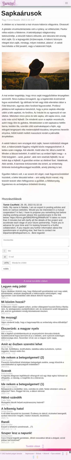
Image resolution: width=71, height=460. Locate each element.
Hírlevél (46, 454)
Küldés (6, 269)
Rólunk (38, 454)
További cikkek (35, 446)
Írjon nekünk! (56, 454)
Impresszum (29, 454)
